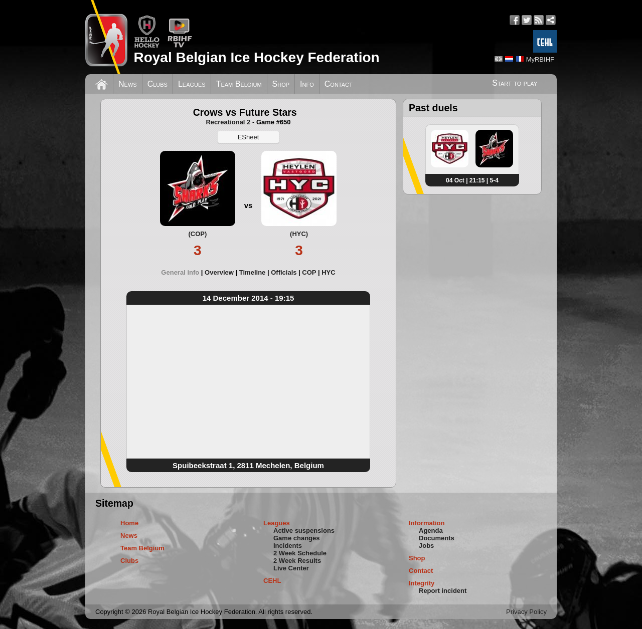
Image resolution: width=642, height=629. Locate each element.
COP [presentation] (309, 272)
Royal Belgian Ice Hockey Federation (256, 57)
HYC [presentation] (328, 272)
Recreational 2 (228, 122)
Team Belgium (239, 84)
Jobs (426, 545)
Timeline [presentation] (252, 272)
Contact (339, 84)
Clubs (157, 84)
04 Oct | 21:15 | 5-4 (472, 180)
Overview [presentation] (219, 272)
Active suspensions (304, 530)
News (127, 84)
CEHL (272, 580)
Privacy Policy (526, 611)
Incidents (287, 545)
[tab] (183, 272)
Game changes (296, 538)
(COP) (197, 234)
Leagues (192, 84)
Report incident (442, 590)
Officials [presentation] (283, 272)
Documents (436, 538)
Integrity (421, 583)
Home (129, 523)
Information (427, 523)
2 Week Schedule (300, 553)
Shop (281, 84)
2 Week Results (297, 560)
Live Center (291, 568)
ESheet (248, 137)
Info (307, 84)
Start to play (514, 83)
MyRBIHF (540, 59)
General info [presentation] (180, 272)
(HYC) (299, 234)
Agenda (431, 530)
